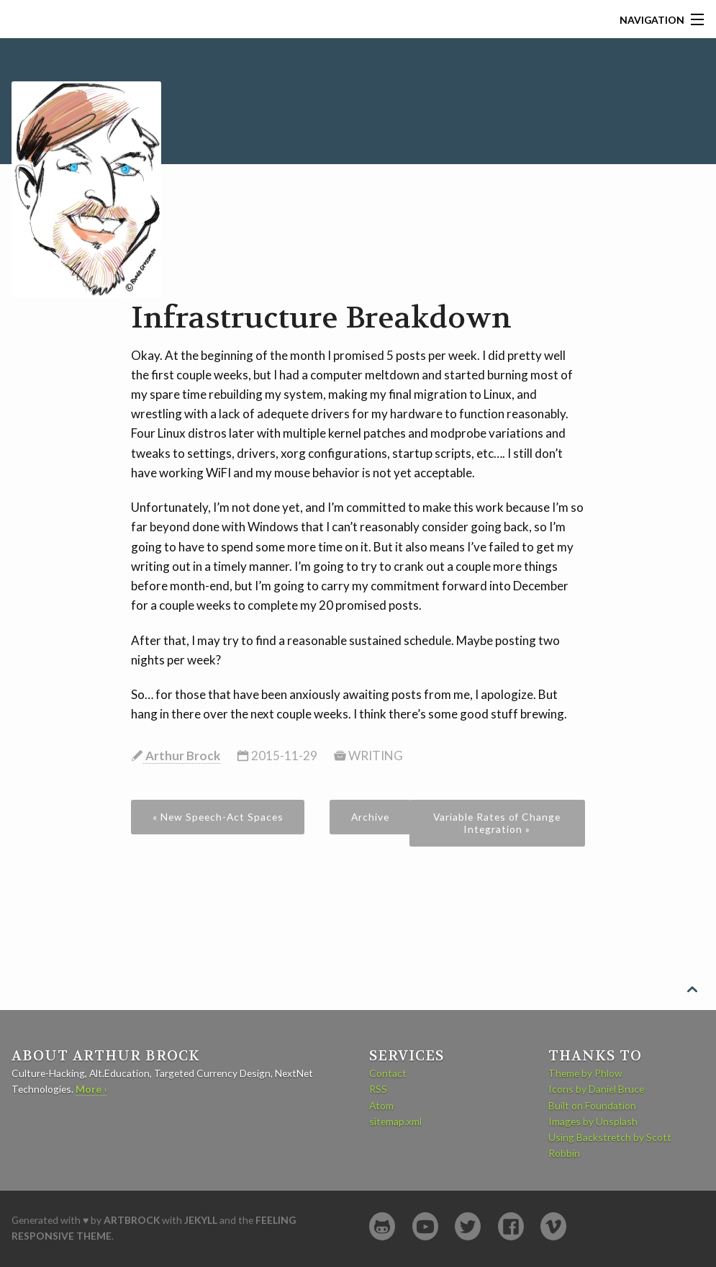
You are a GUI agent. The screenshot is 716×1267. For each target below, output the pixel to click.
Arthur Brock (181, 755)
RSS (378, 1089)
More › (91, 1089)
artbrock (132, 1220)
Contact (388, 1073)
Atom (381, 1105)
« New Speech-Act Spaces (218, 817)
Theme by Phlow (585, 1073)
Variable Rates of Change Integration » (497, 823)
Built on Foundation (592, 1105)
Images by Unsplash (593, 1121)
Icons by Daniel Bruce (596, 1089)
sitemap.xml (395, 1121)
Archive (370, 817)
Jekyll (200, 1220)
